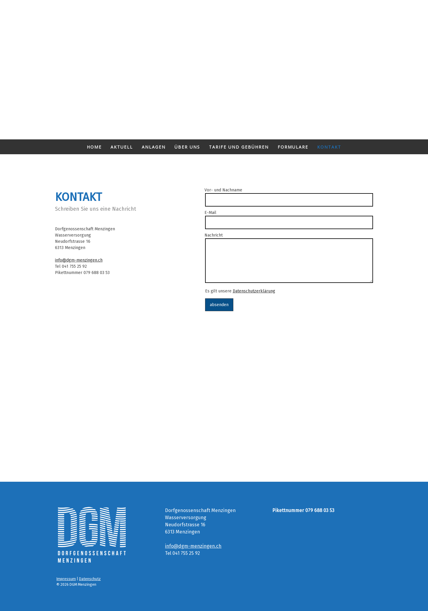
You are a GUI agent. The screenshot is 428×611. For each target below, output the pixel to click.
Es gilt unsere (240, 291)
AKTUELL (122, 147)
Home (94, 147)
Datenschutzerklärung (254, 291)
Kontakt (329, 147)
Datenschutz (90, 579)
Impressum (66, 579)
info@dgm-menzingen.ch (79, 260)
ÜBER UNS (187, 147)
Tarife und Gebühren (239, 147)
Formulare (293, 147)
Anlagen (154, 147)
